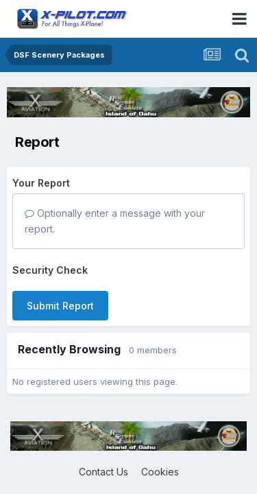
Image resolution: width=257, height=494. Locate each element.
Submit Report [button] (60, 305)
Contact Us (103, 472)
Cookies (160, 472)
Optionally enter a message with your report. (115, 220)
